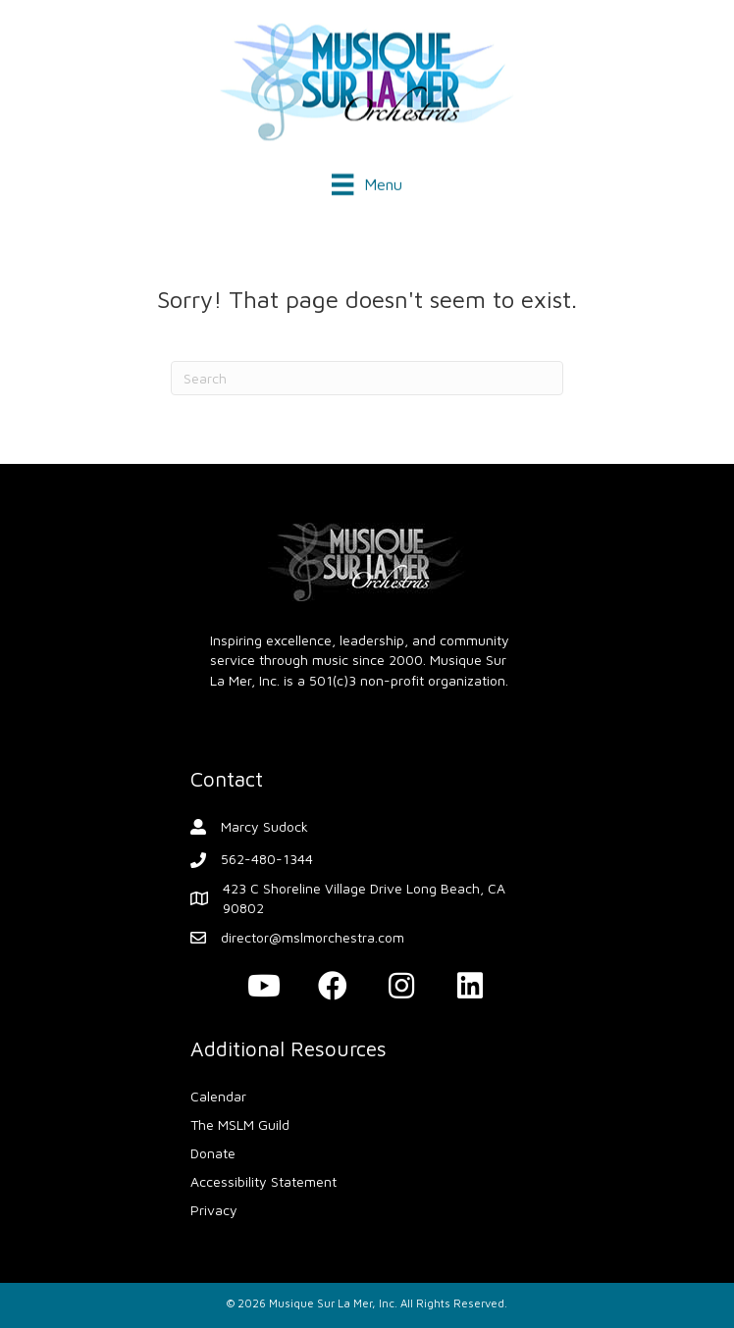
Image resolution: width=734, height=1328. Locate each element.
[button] (264, 985)
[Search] (367, 378)
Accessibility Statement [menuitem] (263, 1181)
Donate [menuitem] (213, 1153)
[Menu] (366, 182)
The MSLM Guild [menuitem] (239, 1124)
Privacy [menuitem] (213, 1209)
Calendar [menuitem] (218, 1096)
